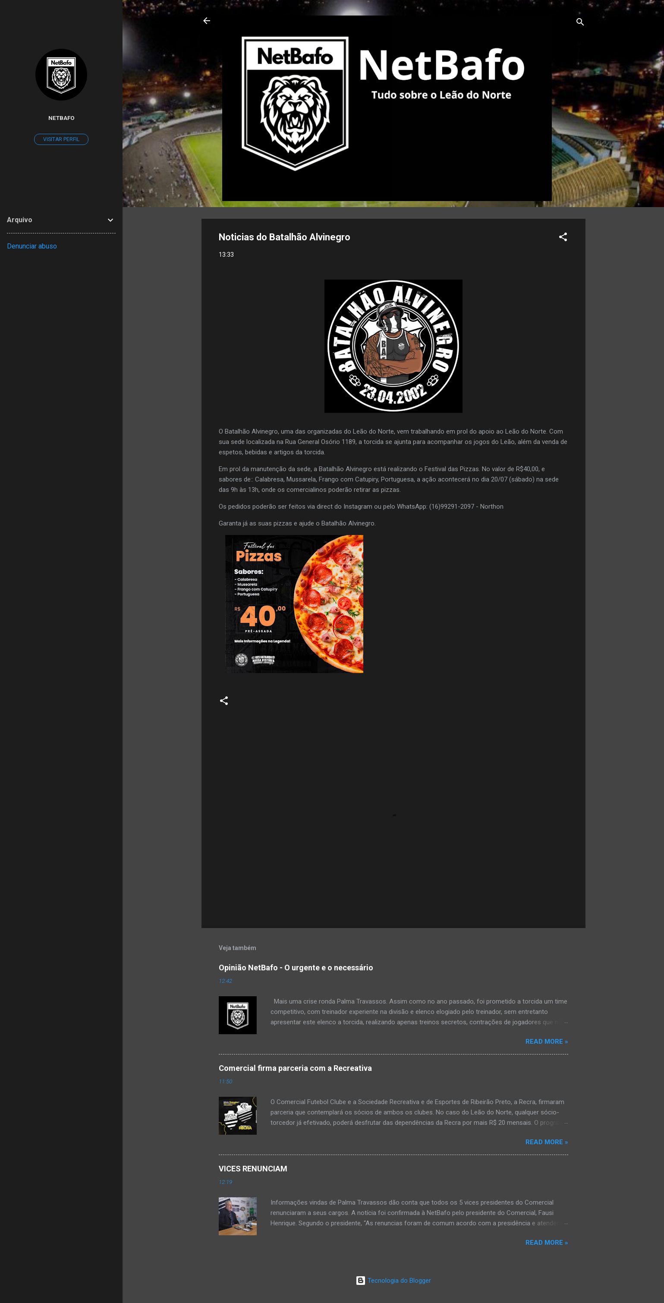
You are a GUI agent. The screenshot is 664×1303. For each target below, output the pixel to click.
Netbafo (61, 117)
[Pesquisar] (580, 23)
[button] (563, 238)
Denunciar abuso (32, 246)
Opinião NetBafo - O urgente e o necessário (296, 967)
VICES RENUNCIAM (253, 1168)
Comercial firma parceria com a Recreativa (295, 1068)
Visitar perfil (61, 139)
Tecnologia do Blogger (393, 1280)
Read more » (547, 1041)
